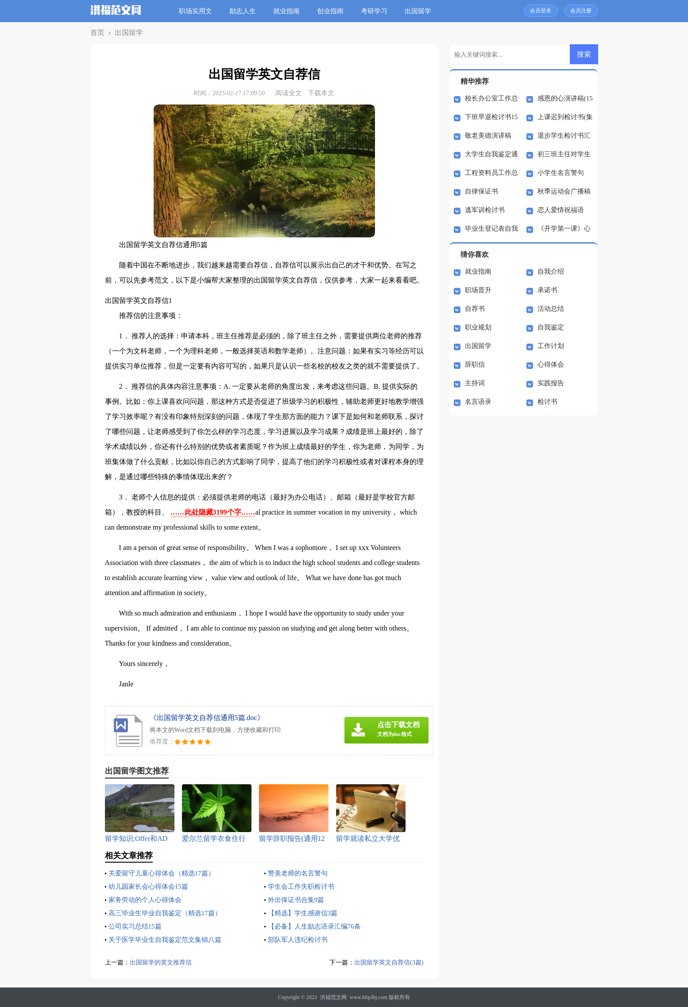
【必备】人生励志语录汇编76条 (317, 926)
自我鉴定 (550, 327)
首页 (96, 33)
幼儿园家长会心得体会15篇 (150, 886)
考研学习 (377, 11)
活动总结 (550, 308)
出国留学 (421, 11)
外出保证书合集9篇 (298, 899)
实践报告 (550, 383)
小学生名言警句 (560, 172)
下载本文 (321, 93)
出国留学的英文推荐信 (163, 962)
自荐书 (475, 308)
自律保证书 (481, 191)
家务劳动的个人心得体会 (147, 899)
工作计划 (550, 345)
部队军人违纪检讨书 (300, 939)
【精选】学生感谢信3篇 (305, 913)
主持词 (475, 383)
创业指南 (334, 11)
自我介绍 (550, 271)
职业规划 (478, 327)
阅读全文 (288, 93)
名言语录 (478, 401)
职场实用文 (199, 11)
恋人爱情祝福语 (560, 209)
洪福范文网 (333, 997)
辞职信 (475, 364)
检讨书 (547, 401)
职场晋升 (478, 290)
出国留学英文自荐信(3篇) (386, 962)
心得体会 (550, 364)
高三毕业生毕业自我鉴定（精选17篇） (168, 913)
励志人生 (246, 11)
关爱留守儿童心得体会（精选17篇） (165, 873)
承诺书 (547, 290)
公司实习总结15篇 (136, 926)
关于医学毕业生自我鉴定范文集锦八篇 (168, 939)
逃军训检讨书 (485, 209)
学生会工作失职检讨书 (303, 886)
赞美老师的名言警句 (300, 873)
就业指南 (290, 11)
